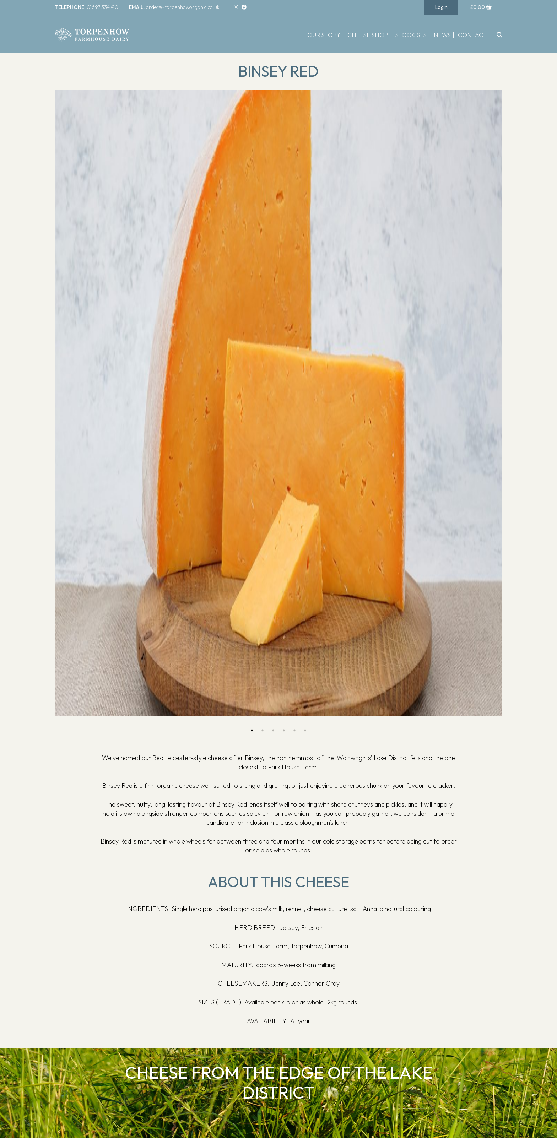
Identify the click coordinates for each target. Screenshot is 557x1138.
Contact (472, 34)
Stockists (411, 34)
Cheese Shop (367, 34)
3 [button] (273, 730)
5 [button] (294, 730)
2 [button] (262, 730)
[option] (278, 403)
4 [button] (283, 730)
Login (441, 7)
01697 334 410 (86, 7)
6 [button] (305, 730)
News (442, 34)
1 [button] (251, 730)
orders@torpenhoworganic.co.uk (174, 7)
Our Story (323, 34)
